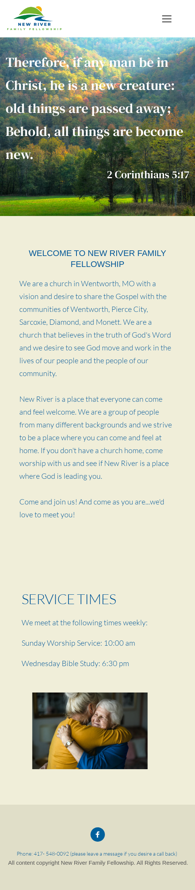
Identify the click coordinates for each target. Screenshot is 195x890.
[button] (167, 18)
